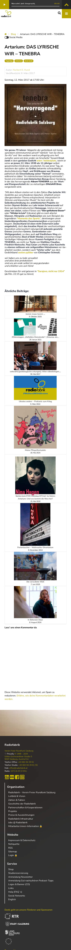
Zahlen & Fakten (16, 800)
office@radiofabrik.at (18, 768)
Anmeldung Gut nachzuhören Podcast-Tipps (30, 880)
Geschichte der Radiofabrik (22, 803)
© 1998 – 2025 (21, 754)
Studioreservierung (18, 873)
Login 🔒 (12, 855)
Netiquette (13, 844)
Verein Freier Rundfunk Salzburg (19, 751)
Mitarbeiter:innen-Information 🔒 (25, 826)
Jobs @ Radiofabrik (17, 822)
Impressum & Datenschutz (21, 840)
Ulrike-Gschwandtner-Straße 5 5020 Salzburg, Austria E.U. (18, 757)
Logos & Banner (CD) (19, 884)
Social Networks (16, 895)
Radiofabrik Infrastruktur (20, 818)
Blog (13, 34)
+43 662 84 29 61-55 (28, 765)
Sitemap (12, 851)
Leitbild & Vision (16, 796)
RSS (10, 847)
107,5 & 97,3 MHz (19, 771)
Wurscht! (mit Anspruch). (23, 3)
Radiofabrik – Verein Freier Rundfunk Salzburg (31, 792)
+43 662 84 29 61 (26, 762)
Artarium (19, 61)
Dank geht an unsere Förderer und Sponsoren (28, 909)
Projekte (12, 811)
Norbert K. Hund (21, 69)
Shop (11, 869)
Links (11, 888)
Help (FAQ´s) (15, 891)
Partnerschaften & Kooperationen (25, 807)
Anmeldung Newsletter (20, 877)
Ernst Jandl (28, 61)
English (12, 899)
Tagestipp (9, 61)
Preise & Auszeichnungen (21, 815)
